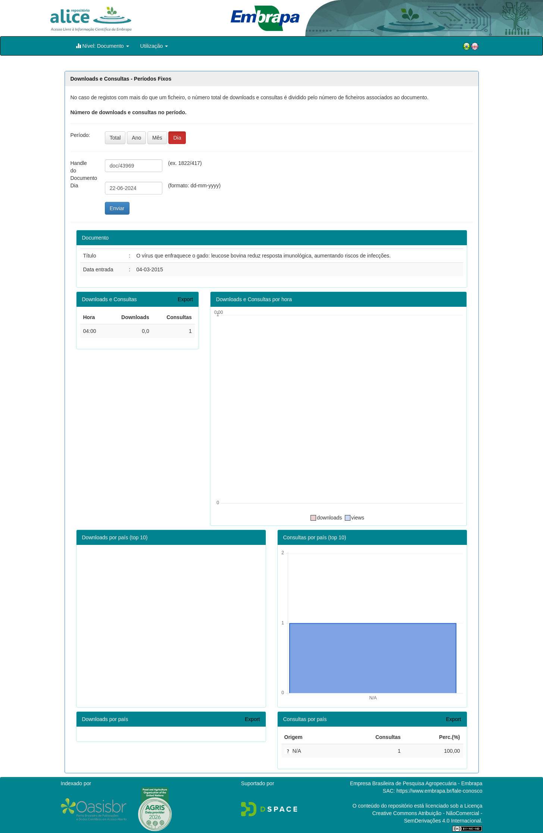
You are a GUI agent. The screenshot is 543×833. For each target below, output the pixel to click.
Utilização (154, 46)
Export (185, 299)
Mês (157, 138)
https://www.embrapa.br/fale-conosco (439, 791)
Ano (136, 138)
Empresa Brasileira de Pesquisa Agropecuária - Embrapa (416, 783)
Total (115, 138)
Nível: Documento (102, 46)
